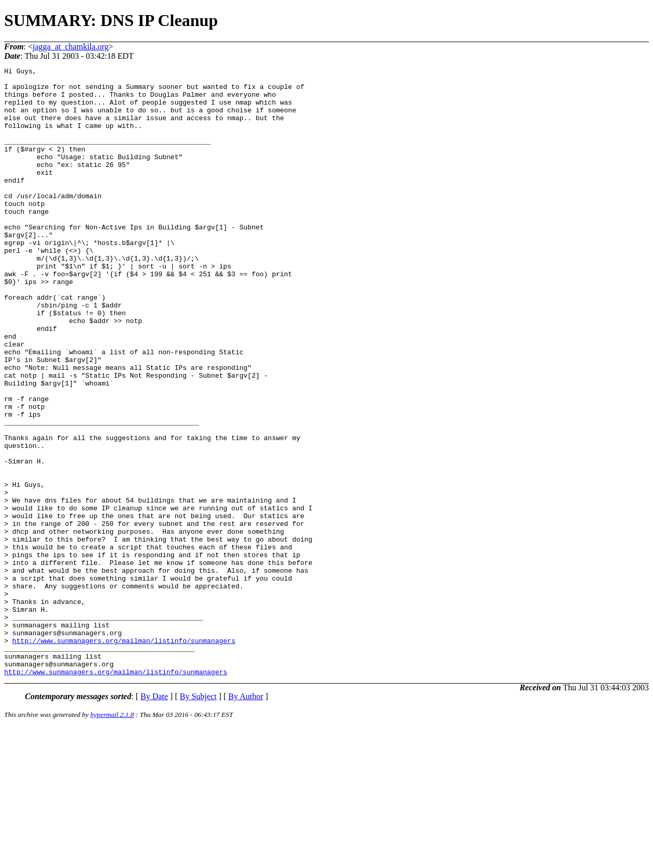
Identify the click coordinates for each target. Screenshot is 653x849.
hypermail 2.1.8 (112, 836)
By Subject (198, 818)
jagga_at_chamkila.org (71, 46)
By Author (245, 818)
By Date (154, 818)
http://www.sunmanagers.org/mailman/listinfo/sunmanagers (124, 756)
